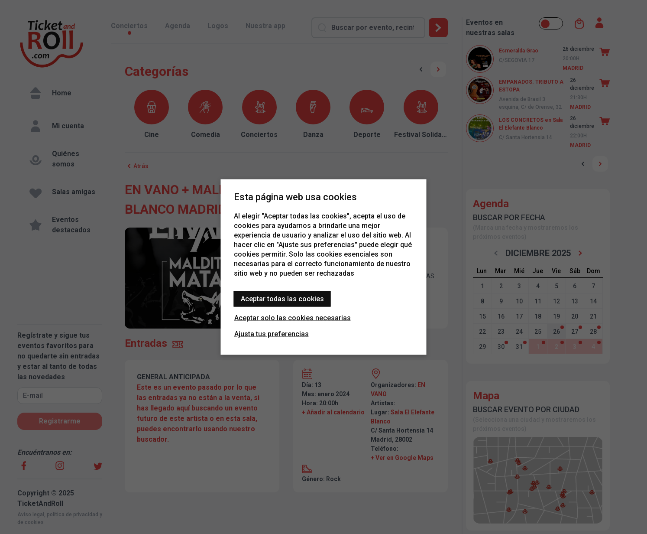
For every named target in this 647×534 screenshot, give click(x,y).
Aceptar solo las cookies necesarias (292, 318)
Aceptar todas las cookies (282, 299)
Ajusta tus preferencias (271, 334)
